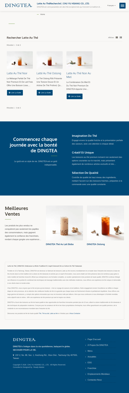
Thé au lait (45, 313)
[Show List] (120, 37)
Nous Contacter (75, 313)
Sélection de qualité (85, 172)
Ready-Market (38, 367)
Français (111, 5)
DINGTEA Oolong (96, 244)
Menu (90, 351)
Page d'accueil (94, 339)
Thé (40, 313)
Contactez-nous (95, 380)
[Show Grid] (116, 37)
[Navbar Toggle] (122, 6)
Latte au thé (54, 313)
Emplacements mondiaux (99, 374)
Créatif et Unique (83, 152)
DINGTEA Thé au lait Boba (60, 244)
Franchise (92, 368)
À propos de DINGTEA (98, 345)
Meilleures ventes (16, 211)
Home (42, 14)
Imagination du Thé (84, 135)
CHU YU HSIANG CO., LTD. (38, 365)
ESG (90, 363)
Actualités (92, 357)
